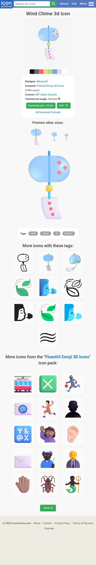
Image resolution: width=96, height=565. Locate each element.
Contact (47, 523)
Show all (48, 508)
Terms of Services (83, 523)
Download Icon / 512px (40, 105)
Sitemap (49, 528)
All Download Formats (48, 112)
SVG (74, 3)
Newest (64, 3)
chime (45, 233)
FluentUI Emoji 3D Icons (50, 85)
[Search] (53, 4)
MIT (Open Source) (46, 94)
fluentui (69, 233)
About (36, 523)
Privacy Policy (62, 523)
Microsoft (42, 81)
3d (56, 233)
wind (33, 233)
